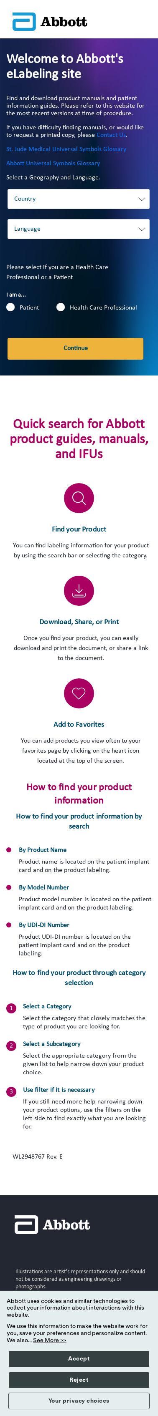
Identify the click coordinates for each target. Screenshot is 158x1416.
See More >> (49, 1340)
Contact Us (111, 135)
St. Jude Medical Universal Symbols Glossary (66, 149)
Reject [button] (78, 1380)
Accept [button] (78, 1359)
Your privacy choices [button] (79, 1401)
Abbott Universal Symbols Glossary (53, 163)
